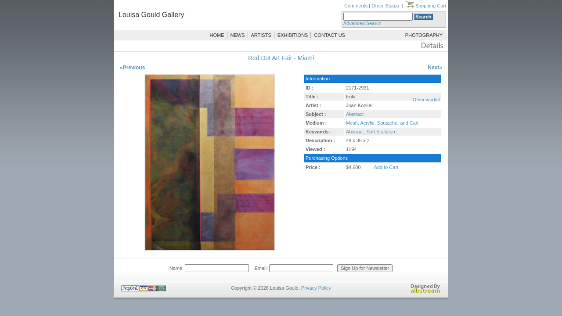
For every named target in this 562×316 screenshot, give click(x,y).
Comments (355, 5)
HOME (217, 35)
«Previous (132, 68)
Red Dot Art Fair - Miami (281, 57)
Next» (435, 68)
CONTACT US (329, 35)
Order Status (385, 5)
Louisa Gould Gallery (151, 14)
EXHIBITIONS (292, 35)
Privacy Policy (316, 288)
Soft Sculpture (381, 131)
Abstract (355, 114)
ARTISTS (261, 35)
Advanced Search (362, 23)
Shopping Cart (426, 5)
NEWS (238, 35)
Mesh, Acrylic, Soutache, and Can (382, 123)
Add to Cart (386, 167)
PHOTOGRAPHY (424, 35)
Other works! (426, 99)
